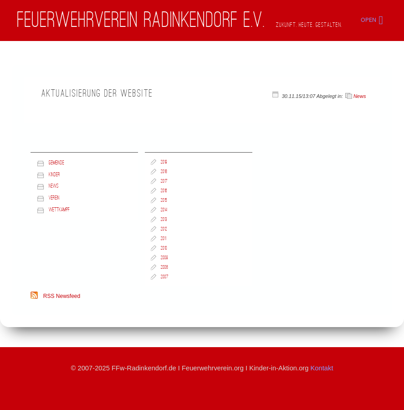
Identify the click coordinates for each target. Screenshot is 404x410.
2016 (164, 191)
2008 (164, 267)
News (359, 96)
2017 (164, 181)
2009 (164, 258)
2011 (163, 238)
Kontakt (322, 368)
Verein (54, 198)
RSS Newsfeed (61, 296)
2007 (165, 277)
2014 (164, 210)
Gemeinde (56, 163)
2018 (164, 171)
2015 (164, 200)
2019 (164, 162)
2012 (164, 229)
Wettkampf (59, 210)
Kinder (54, 175)
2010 (164, 248)
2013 (164, 219)
